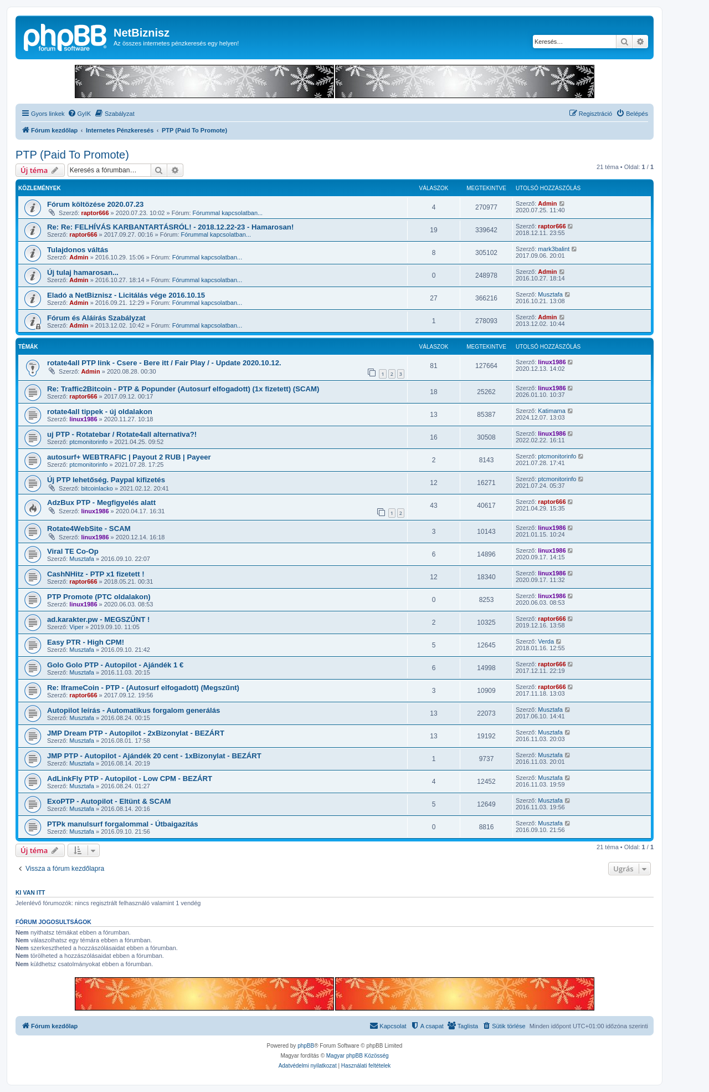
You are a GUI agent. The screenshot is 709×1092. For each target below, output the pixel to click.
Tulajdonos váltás (77, 250)
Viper (76, 627)
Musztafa (550, 294)
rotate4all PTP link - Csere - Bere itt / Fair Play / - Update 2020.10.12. (164, 363)
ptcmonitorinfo (88, 441)
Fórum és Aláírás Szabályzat (96, 318)
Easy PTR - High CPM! (85, 642)
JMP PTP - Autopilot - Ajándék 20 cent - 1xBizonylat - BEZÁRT (154, 756)
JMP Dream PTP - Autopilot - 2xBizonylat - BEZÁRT (135, 733)
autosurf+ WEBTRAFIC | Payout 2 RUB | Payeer (129, 457)
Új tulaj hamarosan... (83, 272)
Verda (546, 641)
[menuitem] (79, 113)
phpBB (305, 1046)
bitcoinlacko (96, 488)
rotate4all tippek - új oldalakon (99, 411)
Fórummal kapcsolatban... (228, 213)
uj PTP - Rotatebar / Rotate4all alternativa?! (122, 434)
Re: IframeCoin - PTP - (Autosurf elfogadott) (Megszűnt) (143, 687)
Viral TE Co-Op (73, 551)
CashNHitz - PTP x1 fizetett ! (96, 574)
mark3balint (553, 249)
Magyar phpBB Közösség (357, 1056)
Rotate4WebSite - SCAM (89, 528)
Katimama (552, 410)
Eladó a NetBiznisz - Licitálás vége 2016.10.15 (126, 295)
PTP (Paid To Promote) (72, 155)
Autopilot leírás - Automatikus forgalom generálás (133, 710)
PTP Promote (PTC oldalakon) (99, 597)
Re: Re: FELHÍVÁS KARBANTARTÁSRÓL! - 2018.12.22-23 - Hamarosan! (170, 227)
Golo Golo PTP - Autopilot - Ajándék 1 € (115, 665)
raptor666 (95, 213)
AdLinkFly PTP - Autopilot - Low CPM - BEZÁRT (129, 778)
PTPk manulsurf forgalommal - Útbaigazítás (122, 824)
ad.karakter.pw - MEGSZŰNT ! (98, 619)
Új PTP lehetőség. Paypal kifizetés (106, 480)
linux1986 (552, 362)
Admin (547, 203)
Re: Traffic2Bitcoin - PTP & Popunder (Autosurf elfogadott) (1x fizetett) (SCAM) (183, 389)
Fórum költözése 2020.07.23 (95, 204)
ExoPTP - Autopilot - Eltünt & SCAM (109, 801)
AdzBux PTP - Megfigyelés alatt (101, 502)
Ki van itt (30, 892)
